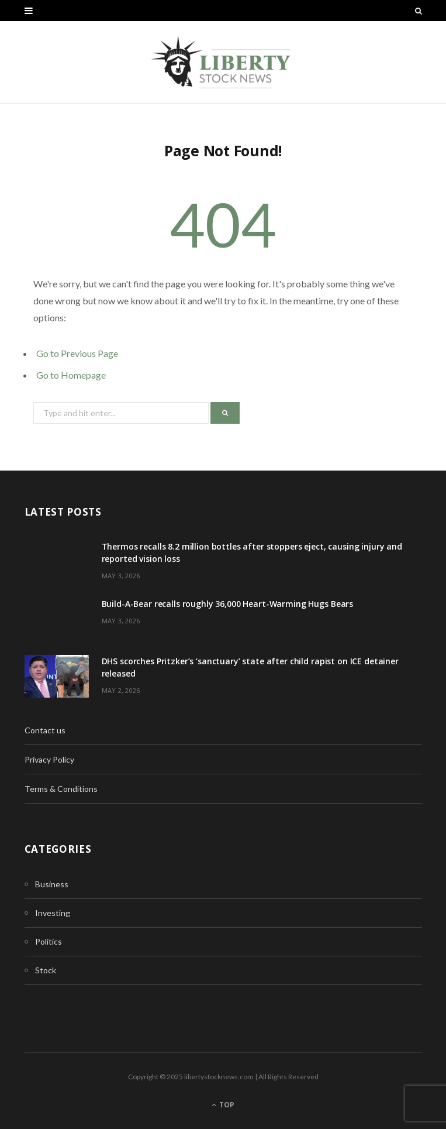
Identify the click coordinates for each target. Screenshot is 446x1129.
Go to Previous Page (77, 353)
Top (223, 1105)
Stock (45, 970)
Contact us (45, 730)
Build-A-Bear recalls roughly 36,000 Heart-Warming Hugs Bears (228, 603)
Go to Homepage (71, 374)
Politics (48, 941)
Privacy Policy (49, 759)
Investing (52, 913)
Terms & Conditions (61, 789)
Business (51, 884)
